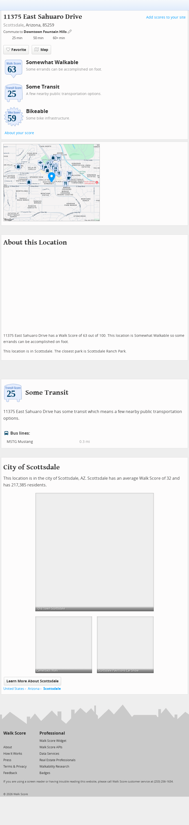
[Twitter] (6, 740)
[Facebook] (14, 740)
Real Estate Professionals (57, 760)
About (7, 747)
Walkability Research (54, 766)
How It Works (12, 753)
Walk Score (14, 733)
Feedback (10, 773)
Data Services (49, 753)
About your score (19, 133)
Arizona (33, 689)
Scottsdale (13, 25)
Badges (44, 773)
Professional (52, 733)
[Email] (22, 740)
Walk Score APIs (50, 747)
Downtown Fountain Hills (45, 32)
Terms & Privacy (15, 766)
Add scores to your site (166, 17)
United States (13, 689)
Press (7, 760)
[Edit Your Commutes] (69, 31)
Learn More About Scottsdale (32, 681)
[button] (51, 177)
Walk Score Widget (52, 741)
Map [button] (41, 49)
